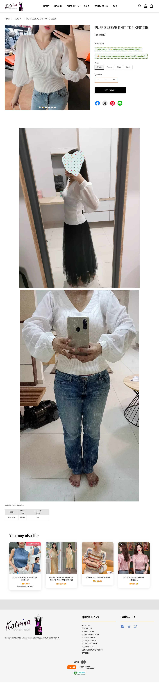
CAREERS (85, 654)
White (99, 68)
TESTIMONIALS (87, 648)
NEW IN (58, 6)
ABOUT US (86, 626)
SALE (86, 6)
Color (97, 64)
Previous (9, 69)
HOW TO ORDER (88, 632)
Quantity (98, 76)
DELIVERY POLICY (89, 641)
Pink (119, 68)
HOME (46, 6)
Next (86, 69)
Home (7, 20)
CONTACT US (101, 6)
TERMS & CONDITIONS (90, 635)
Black (128, 68)
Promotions (99, 44)
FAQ (115, 6)
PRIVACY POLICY (88, 638)
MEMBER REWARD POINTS (92, 651)
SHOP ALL (73, 6)
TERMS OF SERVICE (89, 645)
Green (109, 68)
